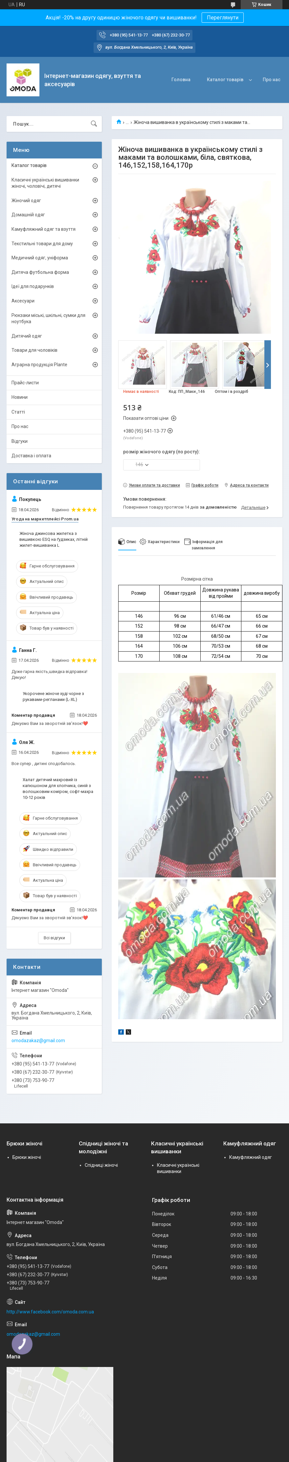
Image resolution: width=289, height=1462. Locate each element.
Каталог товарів (225, 79)
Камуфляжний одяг (250, 1157)
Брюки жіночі (26, 1157)
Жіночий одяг (26, 200)
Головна (180, 79)
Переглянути (222, 17)
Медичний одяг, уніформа (39, 257)
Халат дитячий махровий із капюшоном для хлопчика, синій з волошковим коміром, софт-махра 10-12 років (58, 788)
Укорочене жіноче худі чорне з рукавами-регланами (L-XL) (53, 696)
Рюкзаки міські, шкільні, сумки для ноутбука (48, 318)
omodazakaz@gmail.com (38, 1040)
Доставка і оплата (31, 455)
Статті (18, 412)
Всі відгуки (54, 937)
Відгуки (19, 441)
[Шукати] (94, 124)
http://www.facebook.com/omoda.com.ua (50, 1311)
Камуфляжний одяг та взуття (43, 229)
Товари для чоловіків (34, 350)
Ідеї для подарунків (32, 286)
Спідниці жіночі (101, 1165)
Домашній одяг (28, 214)
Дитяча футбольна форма (40, 272)
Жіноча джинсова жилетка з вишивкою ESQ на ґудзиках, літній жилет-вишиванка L (53, 539)
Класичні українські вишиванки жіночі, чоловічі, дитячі (45, 183)
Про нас (271, 79)
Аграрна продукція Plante (39, 364)
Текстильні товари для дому (42, 243)
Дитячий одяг (26, 336)
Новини (19, 397)
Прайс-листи (25, 382)
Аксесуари (22, 300)
